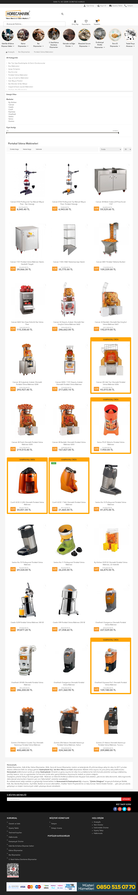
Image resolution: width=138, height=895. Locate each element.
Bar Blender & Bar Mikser (17, 84)
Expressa (11, 112)
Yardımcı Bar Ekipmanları (17, 90)
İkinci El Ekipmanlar (115, 37)
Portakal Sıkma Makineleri (18, 75)
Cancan (11, 105)
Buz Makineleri (13, 66)
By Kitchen (12, 102)
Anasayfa (10, 52)
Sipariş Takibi (115, 6)
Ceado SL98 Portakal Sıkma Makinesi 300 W (27, 622)
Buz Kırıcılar (12, 72)
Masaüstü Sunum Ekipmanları (84, 37)
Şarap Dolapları (14, 69)
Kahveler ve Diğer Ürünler (69, 37)
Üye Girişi (88, 6)
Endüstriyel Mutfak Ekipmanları (99, 37)
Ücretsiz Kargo (14, 149)
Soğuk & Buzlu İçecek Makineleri (20, 87)
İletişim (128, 6)
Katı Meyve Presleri (15, 81)
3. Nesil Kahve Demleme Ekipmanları (53, 37)
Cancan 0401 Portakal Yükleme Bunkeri (110, 262)
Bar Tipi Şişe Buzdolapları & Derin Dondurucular (26, 63)
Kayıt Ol (101, 6)
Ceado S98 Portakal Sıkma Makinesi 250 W (69, 622)
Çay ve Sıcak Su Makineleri (18, 78)
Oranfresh (12, 114)
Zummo (11, 121)
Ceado (11, 107)
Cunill (10, 109)
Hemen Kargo (27, 149)
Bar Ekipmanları (38, 37)
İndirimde (39, 149)
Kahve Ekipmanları (23, 37)
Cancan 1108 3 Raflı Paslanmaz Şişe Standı (69, 262)
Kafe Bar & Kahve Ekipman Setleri (7, 37)
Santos (10, 116)
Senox (10, 119)
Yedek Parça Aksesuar (130, 37)
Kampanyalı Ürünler (16, 840)
